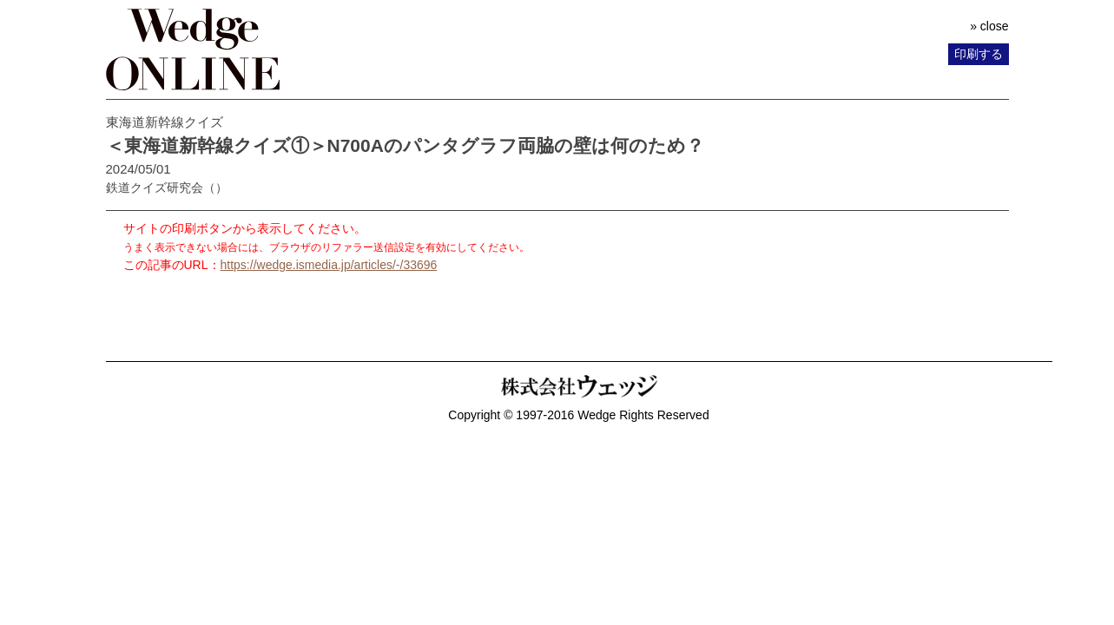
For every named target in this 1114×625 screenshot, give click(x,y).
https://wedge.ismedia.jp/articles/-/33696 (329, 265)
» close (989, 26)
